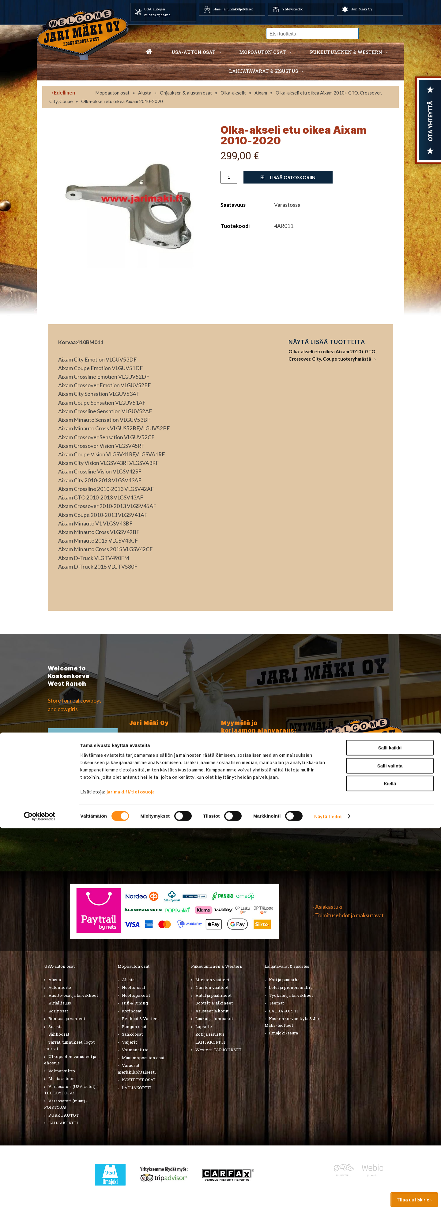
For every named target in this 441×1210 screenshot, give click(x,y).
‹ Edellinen (63, 92)
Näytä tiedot (328, 1198)
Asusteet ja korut (211, 1011)
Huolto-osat (133, 987)
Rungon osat (134, 1026)
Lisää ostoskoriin (288, 177)
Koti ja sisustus (209, 1034)
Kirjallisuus (59, 1003)
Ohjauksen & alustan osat (186, 92)
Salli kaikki (390, 1129)
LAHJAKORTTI (137, 1087)
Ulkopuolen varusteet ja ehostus (70, 1060)
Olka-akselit (233, 92)
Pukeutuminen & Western (217, 966)
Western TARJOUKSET (218, 1049)
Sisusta (55, 1026)
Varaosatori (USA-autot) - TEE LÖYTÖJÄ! (71, 1090)
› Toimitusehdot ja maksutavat (348, 915)
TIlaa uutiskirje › (83, 739)
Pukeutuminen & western (346, 52)
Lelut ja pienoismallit (290, 987)
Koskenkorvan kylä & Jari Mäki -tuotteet (293, 1022)
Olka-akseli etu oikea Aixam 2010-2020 (122, 101)
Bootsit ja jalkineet (214, 1003)
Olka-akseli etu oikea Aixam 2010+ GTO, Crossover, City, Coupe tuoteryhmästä (332, 355)
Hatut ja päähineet (213, 995)
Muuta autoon (61, 1078)
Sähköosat (58, 1034)
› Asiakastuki (327, 907)
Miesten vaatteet (212, 979)
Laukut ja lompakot (214, 1018)
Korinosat (58, 1011)
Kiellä (390, 1165)
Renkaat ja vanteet (66, 1018)
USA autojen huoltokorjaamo (157, 12)
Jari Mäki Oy (361, 9)
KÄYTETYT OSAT (139, 1079)
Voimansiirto (61, 1071)
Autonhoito (59, 987)
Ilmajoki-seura (283, 1033)
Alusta (144, 92)
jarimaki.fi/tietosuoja (131, 1173)
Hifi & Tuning (135, 1003)
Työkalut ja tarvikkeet (291, 995)
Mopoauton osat (262, 52)
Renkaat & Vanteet (140, 1018)
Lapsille (203, 1026)
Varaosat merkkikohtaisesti (137, 1069)
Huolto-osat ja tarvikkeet (73, 995)
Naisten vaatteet (211, 987)
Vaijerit (129, 1042)
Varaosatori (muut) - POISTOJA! (66, 1104)
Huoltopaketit (136, 995)
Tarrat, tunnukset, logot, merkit (70, 1045)
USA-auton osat (194, 52)
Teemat (276, 1003)
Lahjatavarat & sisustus (263, 71)
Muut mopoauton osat (143, 1057)
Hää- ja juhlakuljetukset (233, 9)
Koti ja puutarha (284, 979)
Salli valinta (390, 1147)
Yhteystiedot (292, 9)
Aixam (260, 92)
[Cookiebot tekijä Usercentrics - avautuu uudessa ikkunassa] (39, 1198)
